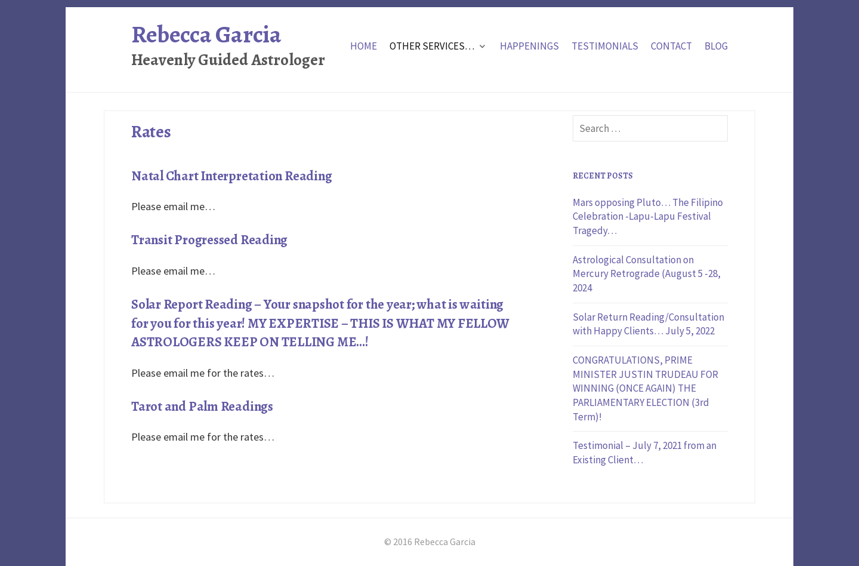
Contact (671, 46)
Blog (716, 46)
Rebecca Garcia (206, 34)
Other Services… (432, 46)
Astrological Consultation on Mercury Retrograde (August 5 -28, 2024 (647, 273)
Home (363, 46)
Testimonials (604, 46)
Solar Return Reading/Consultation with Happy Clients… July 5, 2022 (648, 324)
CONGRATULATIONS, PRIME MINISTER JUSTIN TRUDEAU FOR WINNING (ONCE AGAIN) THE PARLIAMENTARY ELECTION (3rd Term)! (645, 388)
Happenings (529, 46)
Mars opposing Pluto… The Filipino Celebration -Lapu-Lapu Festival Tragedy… (648, 216)
